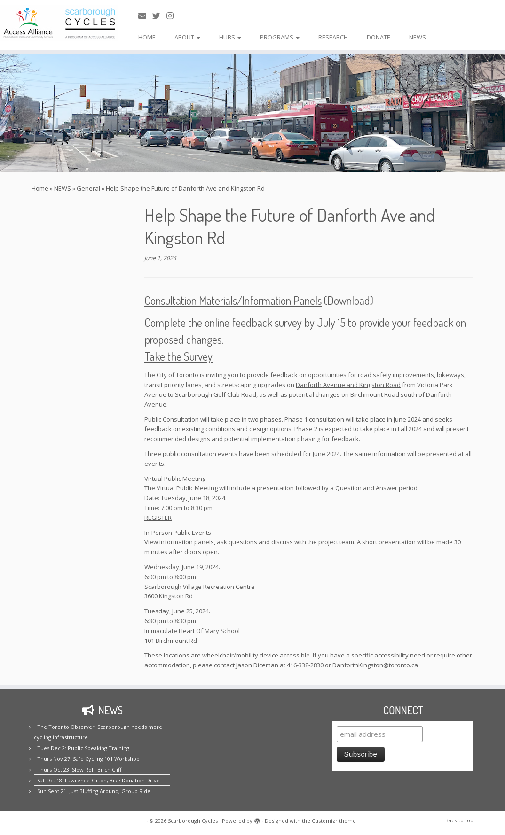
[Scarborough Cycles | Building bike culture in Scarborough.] (59, 23)
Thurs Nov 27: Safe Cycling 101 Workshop (88, 758)
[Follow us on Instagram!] (173, 15)
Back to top (459, 820)
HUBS (230, 37)
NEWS (417, 37)
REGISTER (158, 517)
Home (40, 188)
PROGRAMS (280, 37)
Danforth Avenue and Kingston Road (348, 384)
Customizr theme (334, 820)
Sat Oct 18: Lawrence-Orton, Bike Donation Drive (98, 780)
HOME (147, 37)
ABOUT (187, 37)
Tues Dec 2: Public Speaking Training (83, 747)
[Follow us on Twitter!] (159, 15)
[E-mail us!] (145, 15)
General (88, 188)
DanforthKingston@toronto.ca (375, 665)
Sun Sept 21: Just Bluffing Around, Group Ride (93, 791)
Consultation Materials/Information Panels (233, 300)
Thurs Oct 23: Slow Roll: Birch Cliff (79, 769)
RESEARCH (333, 37)
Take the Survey (178, 356)
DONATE (378, 37)
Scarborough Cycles (193, 820)
